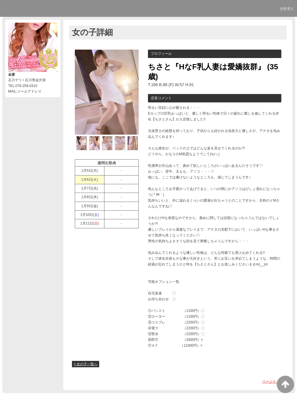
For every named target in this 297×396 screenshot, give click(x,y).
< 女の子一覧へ (85, 364)
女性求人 (287, 9)
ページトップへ (274, 381)
